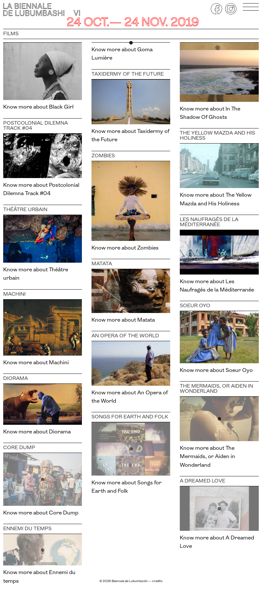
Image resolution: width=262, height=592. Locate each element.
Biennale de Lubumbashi (129, 581)
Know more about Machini (36, 363)
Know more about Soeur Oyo (216, 370)
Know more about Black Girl (38, 107)
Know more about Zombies (125, 248)
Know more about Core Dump (40, 513)
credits (157, 581)
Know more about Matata (123, 320)
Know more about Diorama (37, 432)
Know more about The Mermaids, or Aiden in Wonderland (207, 457)
